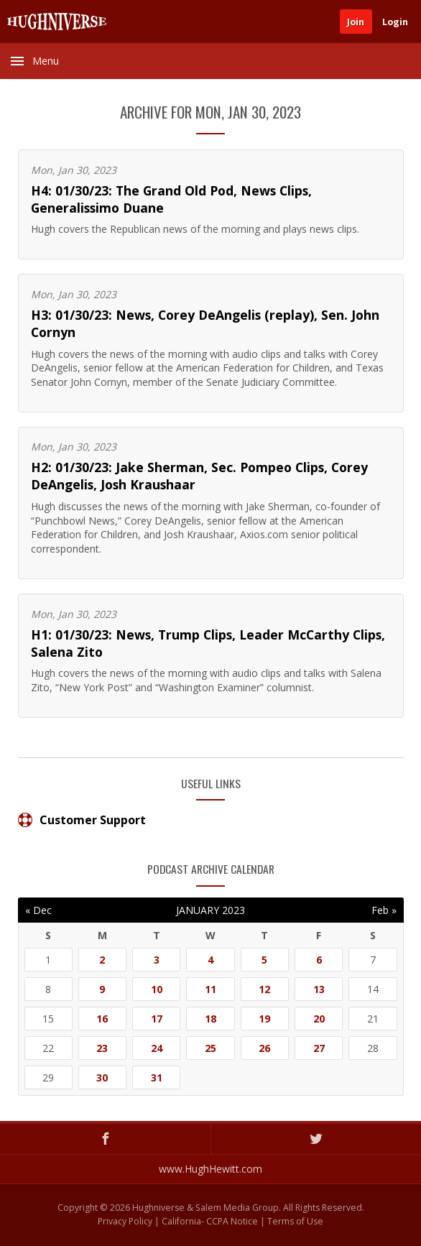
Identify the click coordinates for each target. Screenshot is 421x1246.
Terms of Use (295, 1221)
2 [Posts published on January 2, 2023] (102, 959)
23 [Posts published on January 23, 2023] (102, 1048)
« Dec (38, 910)
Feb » (384, 910)
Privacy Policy (125, 1221)
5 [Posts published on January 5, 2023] (264, 959)
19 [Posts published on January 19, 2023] (264, 1018)
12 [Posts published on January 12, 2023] (264, 989)
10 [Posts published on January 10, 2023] (156, 989)
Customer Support (82, 820)
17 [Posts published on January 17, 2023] (156, 1018)
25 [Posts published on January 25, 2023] (210, 1048)
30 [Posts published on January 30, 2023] (102, 1077)
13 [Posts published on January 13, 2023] (319, 989)
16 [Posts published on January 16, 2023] (102, 1018)
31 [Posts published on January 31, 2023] (156, 1077)
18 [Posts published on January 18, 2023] (210, 1018)
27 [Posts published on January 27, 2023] (319, 1048)
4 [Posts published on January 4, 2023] (210, 959)
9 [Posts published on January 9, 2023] (102, 989)
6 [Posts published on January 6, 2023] (319, 959)
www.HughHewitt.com (210, 1169)
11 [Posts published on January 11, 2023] (210, 989)
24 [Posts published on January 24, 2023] (156, 1048)
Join (355, 22)
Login (395, 22)
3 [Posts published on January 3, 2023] (156, 959)
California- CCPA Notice (210, 1221)
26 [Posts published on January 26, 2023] (264, 1048)
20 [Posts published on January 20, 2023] (319, 1018)
